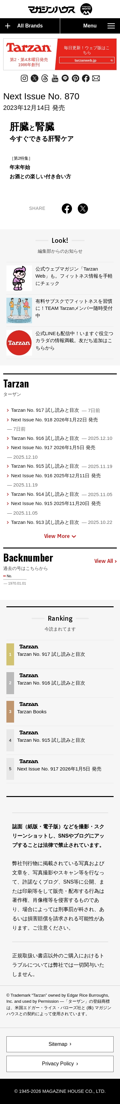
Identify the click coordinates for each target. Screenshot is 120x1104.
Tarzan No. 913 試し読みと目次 (61, 522)
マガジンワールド (60, 9)
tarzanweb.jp (94, 60)
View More (60, 536)
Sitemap (58, 1044)
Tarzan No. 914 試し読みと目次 (61, 494)
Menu (99, 26)
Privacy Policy (58, 1063)
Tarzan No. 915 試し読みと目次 (61, 466)
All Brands (24, 26)
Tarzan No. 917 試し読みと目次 (55, 410)
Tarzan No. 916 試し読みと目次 (61, 438)
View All (105, 561)
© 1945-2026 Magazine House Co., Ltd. (60, 1091)
